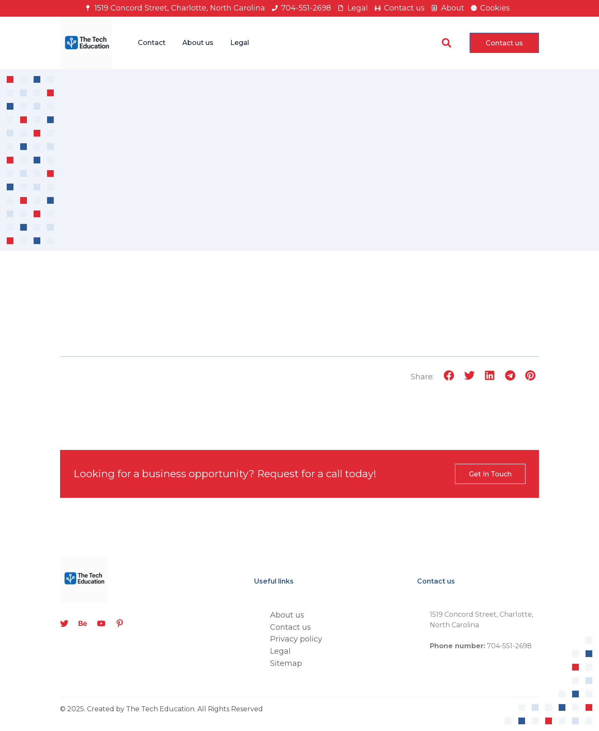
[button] (446, 43)
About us (197, 43)
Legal (239, 43)
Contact (152, 43)
